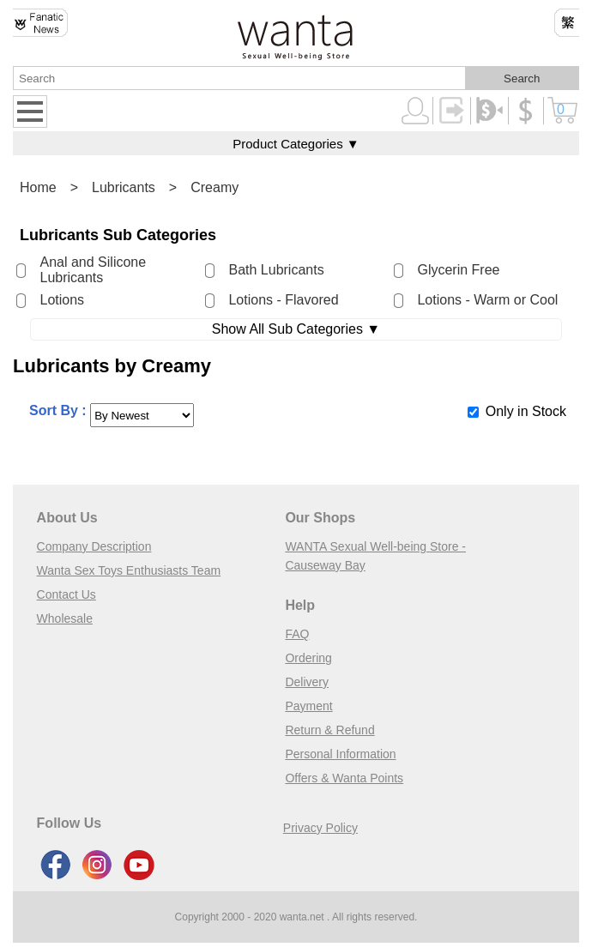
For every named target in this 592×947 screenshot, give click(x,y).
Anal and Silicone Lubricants (92, 270)
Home (38, 187)
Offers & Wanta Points (344, 778)
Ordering (308, 658)
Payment (308, 706)
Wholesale (65, 618)
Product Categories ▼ (296, 143)
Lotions (61, 300)
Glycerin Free (458, 269)
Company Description (94, 546)
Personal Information (340, 754)
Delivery (307, 682)
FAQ (297, 634)
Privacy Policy (320, 828)
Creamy (214, 187)
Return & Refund (329, 730)
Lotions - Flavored (283, 300)
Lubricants (123, 187)
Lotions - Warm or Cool (487, 300)
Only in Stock (526, 411)
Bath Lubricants (275, 269)
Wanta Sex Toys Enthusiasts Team (129, 570)
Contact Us (66, 594)
